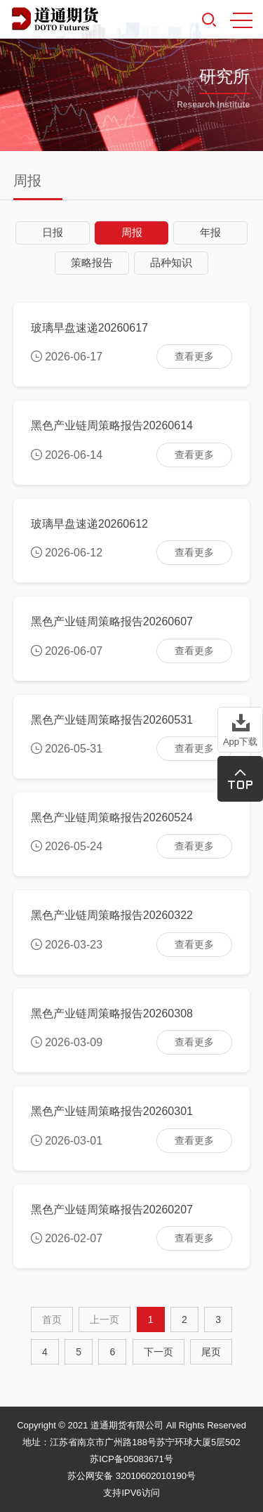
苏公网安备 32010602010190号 (131, 1476)
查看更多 (194, 356)
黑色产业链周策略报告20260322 (112, 915)
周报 (131, 232)
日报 (52, 232)
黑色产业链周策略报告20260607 (112, 621)
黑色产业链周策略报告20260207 (112, 1210)
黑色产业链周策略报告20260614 (112, 425)
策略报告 (92, 262)
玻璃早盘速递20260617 (89, 328)
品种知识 (171, 262)
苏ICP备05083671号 (131, 1459)
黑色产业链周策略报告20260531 (112, 720)
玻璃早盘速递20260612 (89, 524)
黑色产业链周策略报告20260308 (112, 1013)
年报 (210, 232)
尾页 (211, 1351)
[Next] (158, 1351)
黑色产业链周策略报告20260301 (112, 1111)
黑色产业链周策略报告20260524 (112, 817)
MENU (241, 20)
